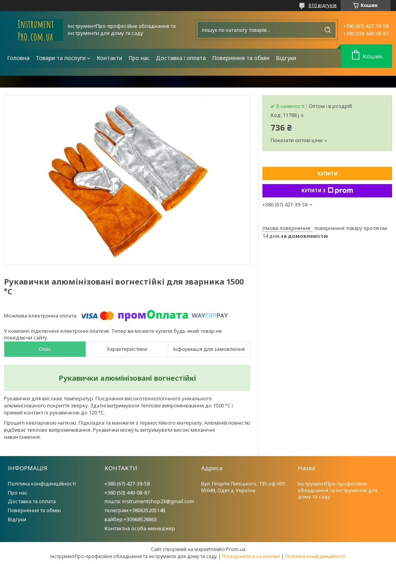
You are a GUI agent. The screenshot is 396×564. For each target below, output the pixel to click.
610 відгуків (322, 5)
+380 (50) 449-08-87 (127, 492)
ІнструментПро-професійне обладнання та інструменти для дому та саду (338, 490)
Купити (327, 173)
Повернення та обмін (241, 58)
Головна (18, 58)
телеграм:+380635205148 (134, 510)
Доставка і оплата (181, 58)
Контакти (109, 58)
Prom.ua (236, 549)
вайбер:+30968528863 (130, 519)
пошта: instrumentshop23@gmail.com (149, 501)
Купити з (327, 190)
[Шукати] (328, 30)
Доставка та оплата (32, 501)
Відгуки (286, 58)
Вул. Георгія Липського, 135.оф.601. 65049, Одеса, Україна (243, 487)
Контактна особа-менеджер (139, 528)
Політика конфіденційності (42, 483)
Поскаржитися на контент (251, 556)
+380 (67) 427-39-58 (127, 483)
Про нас (139, 58)
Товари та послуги (61, 58)
